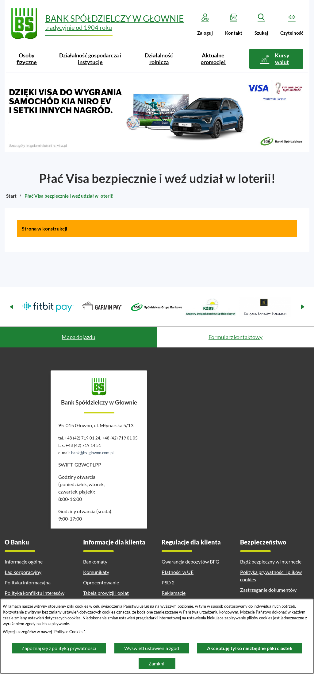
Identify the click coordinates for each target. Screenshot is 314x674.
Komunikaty (96, 572)
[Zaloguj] (205, 25)
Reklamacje (174, 593)
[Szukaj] (261, 25)
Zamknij (157, 663)
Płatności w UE (177, 572)
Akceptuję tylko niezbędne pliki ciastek (250, 648)
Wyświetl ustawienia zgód (151, 648)
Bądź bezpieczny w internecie (270, 561)
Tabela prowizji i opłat (106, 593)
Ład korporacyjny (23, 572)
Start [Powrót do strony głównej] (11, 196)
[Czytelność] (291, 25)
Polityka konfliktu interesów (34, 593)
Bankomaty (95, 561)
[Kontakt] (233, 25)
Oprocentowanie (101, 582)
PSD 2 (168, 582)
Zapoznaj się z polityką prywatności (58, 648)
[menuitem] (27, 58)
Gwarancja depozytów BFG (190, 561)
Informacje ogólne (24, 561)
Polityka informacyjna (28, 582)
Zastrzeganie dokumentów (268, 590)
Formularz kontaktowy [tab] (235, 337)
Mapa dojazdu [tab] (78, 337)
